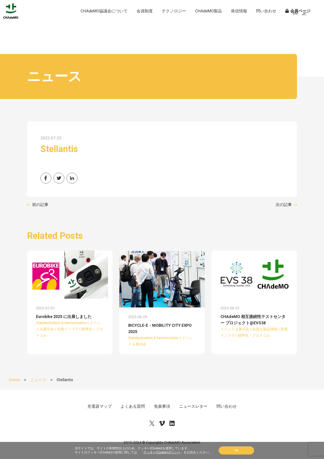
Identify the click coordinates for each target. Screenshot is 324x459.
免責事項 (162, 406)
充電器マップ (99, 406)
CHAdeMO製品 (208, 20)
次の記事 (284, 204)
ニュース (38, 379)
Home (14, 379)
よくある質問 (133, 406)
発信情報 (239, 20)
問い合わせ (266, 20)
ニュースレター (193, 406)
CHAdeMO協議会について (104, 20)
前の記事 (40, 204)
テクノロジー (174, 20)
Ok (236, 450)
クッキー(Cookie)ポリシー (161, 452)
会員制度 (145, 20)
